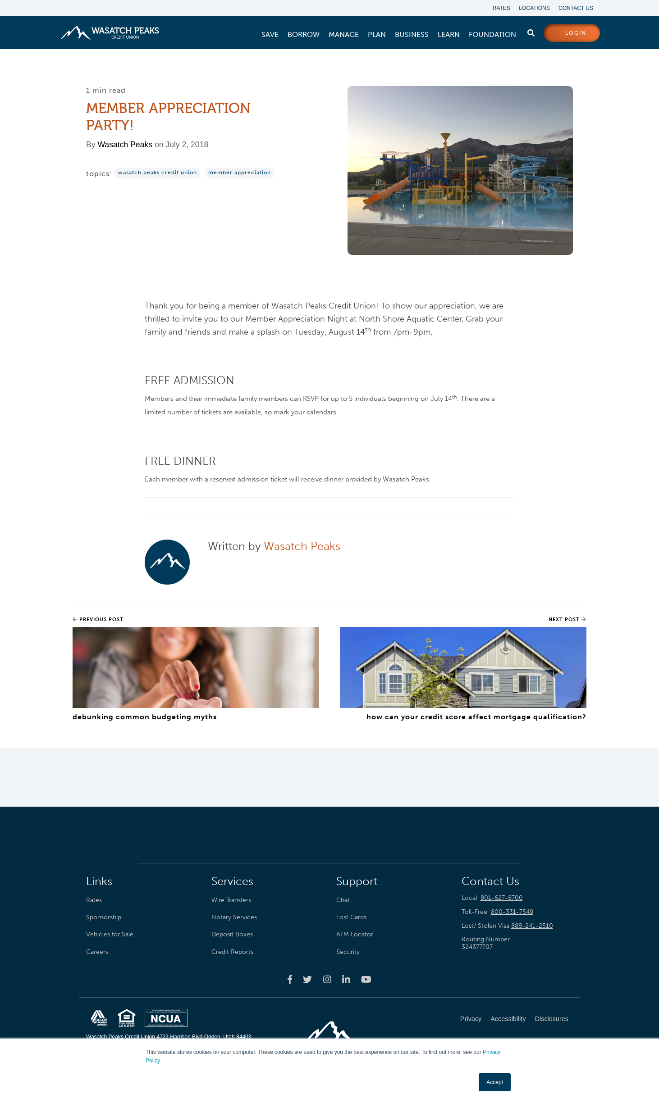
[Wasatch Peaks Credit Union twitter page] (307, 979)
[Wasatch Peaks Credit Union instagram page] (327, 979)
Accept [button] (494, 1082)
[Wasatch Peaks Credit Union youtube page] (366, 979)
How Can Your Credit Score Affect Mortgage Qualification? (476, 717)
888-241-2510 (532, 926)
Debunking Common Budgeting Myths (145, 717)
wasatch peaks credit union (157, 173)
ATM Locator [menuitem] (354, 935)
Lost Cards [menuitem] (351, 917)
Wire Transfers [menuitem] (231, 900)
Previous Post (98, 619)
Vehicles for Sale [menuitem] (109, 935)
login (575, 33)
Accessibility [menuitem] (508, 1018)
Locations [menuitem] (534, 8)
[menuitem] (270, 34)
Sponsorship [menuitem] (103, 917)
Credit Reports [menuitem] (232, 952)
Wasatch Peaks (124, 145)
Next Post (567, 619)
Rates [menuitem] (501, 8)
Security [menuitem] (348, 952)
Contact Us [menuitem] (575, 8)
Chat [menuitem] (343, 900)
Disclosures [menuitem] (551, 1018)
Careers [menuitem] (97, 952)
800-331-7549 (512, 912)
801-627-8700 (502, 898)
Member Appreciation (239, 173)
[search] (531, 31)
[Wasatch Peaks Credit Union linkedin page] (346, 979)
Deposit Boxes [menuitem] (232, 935)
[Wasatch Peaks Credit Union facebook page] (289, 979)
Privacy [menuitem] (470, 1018)
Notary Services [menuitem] (234, 917)
